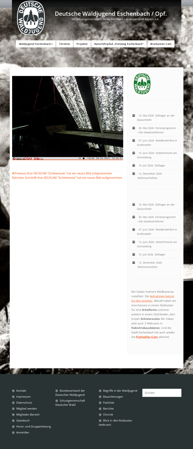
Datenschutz (24, 402)
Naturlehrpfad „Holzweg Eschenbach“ (119, 44)
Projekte (82, 44)
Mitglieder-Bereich (28, 414)
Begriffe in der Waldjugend (120, 390)
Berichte (108, 408)
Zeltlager (153, 165)
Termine (64, 44)
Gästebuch (23, 420)
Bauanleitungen (113, 396)
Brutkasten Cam (160, 44)
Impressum (23, 396)
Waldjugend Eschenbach (36, 44)
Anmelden (22, 432)
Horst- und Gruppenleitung (33, 426)
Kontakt (21, 390)
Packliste (108, 402)
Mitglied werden (26, 408)
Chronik (108, 414)
